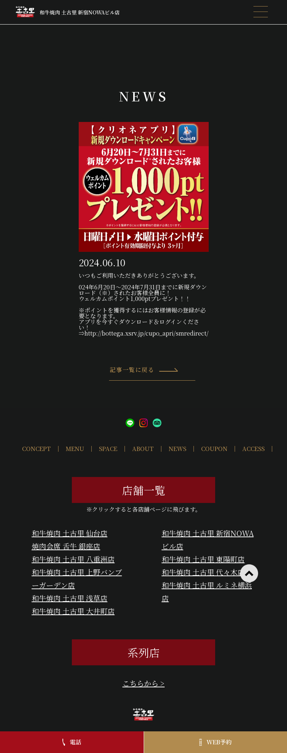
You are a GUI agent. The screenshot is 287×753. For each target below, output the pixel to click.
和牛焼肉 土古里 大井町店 (73, 611)
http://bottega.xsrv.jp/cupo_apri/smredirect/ (146, 333)
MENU (75, 449)
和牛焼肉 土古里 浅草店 (70, 598)
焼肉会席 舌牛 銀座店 (66, 546)
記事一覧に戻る (144, 373)
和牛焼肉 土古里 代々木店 (203, 572)
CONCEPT (36, 449)
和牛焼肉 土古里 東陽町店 (203, 559)
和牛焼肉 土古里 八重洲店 (73, 559)
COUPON (214, 449)
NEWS (177, 449)
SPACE (108, 449)
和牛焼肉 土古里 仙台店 (70, 533)
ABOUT (143, 449)
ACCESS (253, 449)
